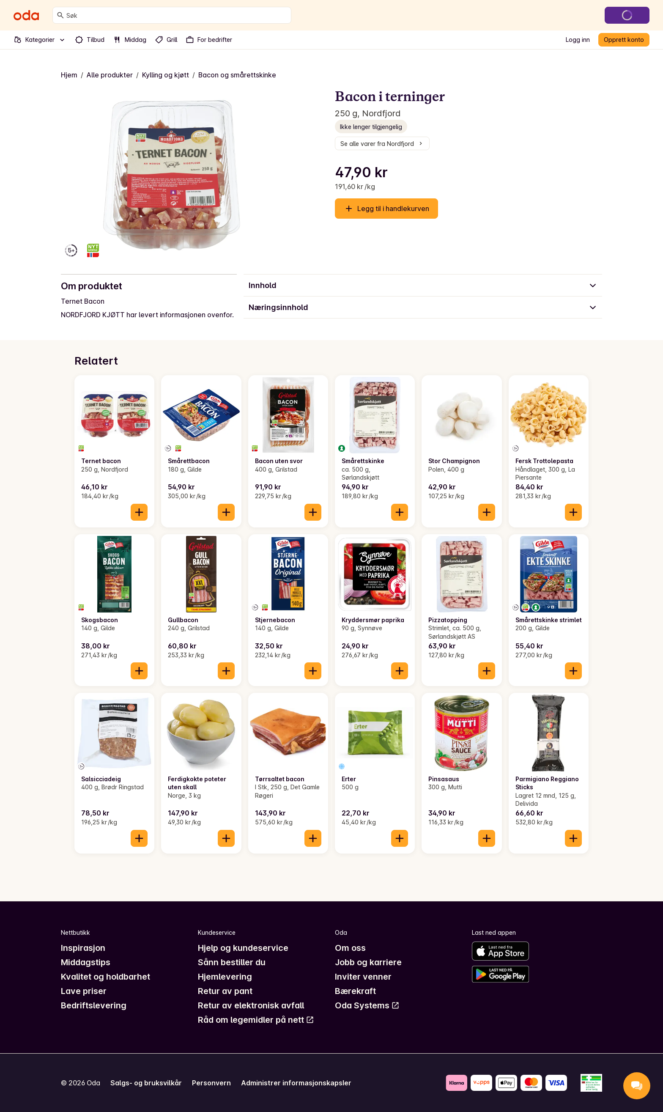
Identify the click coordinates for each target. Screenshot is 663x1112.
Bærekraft (355, 991)
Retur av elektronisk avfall (251, 1005)
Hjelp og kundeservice (243, 948)
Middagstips (85, 962)
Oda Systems (367, 1005)
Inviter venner (363, 977)
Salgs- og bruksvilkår (146, 1083)
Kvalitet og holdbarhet (105, 977)
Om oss (350, 948)
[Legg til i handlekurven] (139, 512)
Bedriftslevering (93, 1005)
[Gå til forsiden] (26, 15)
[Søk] (60, 15)
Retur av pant (225, 991)
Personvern (211, 1083)
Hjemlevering (225, 977)
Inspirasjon (83, 948)
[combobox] (177, 15)
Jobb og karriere (368, 962)
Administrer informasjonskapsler (296, 1083)
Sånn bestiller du (232, 962)
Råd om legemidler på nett (256, 1020)
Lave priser (84, 991)
